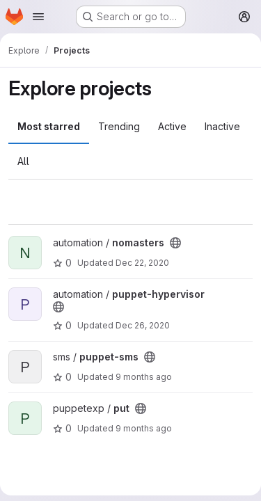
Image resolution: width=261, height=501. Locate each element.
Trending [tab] (119, 126)
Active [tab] (172, 126)
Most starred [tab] (48, 126)
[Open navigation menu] (38, 17)
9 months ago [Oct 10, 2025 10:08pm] (144, 377)
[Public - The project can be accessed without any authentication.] (175, 242)
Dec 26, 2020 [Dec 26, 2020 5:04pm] (143, 325)
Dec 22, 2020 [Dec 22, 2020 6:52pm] (142, 262)
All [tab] (23, 161)
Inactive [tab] (222, 126)
